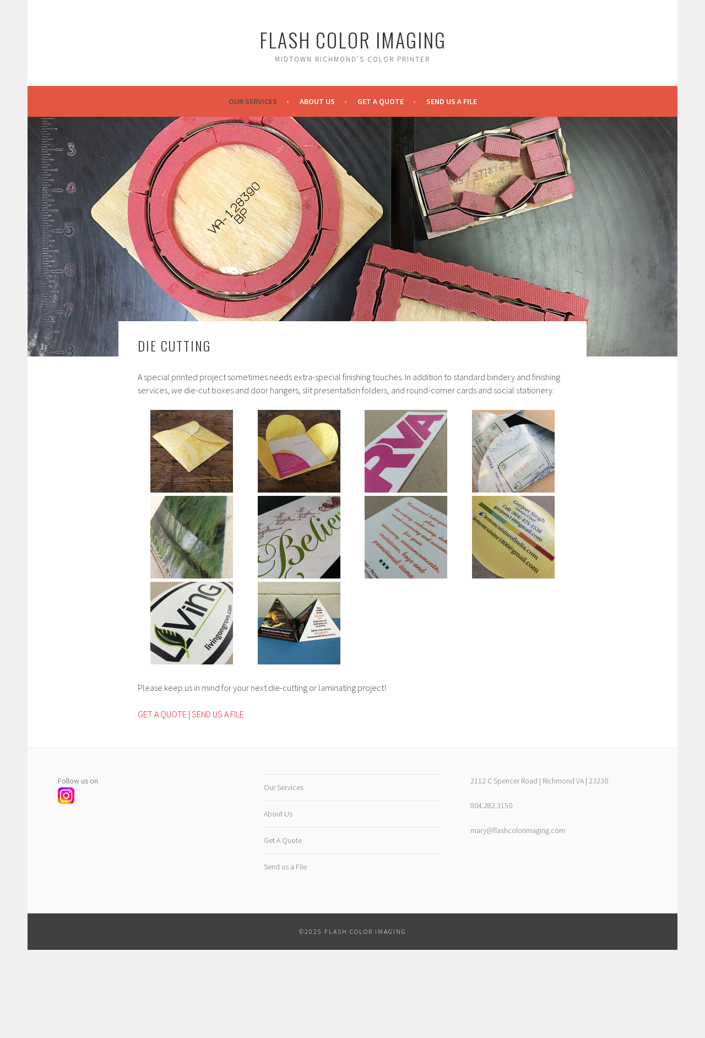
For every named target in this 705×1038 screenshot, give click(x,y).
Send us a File (451, 101)
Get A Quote (380, 101)
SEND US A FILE (218, 714)
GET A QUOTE (162, 714)
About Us (317, 101)
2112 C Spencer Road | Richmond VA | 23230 (539, 781)
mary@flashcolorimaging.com (517, 830)
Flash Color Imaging (352, 39)
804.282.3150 (491, 805)
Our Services (253, 101)
